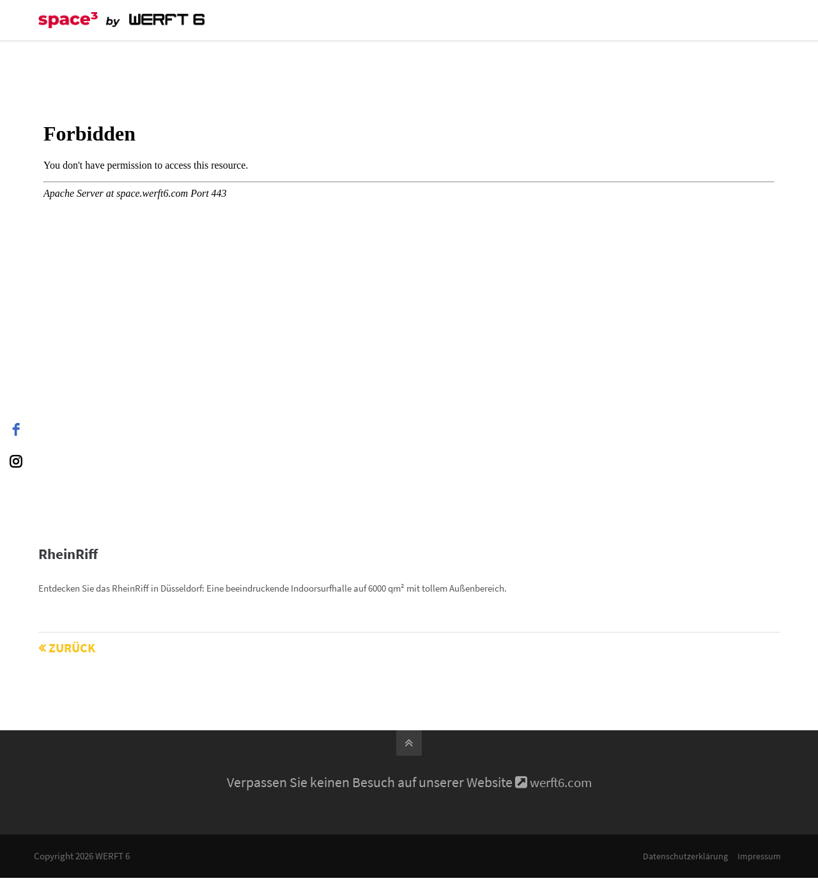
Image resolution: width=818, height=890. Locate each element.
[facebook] (16, 429)
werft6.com (560, 782)
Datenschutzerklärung (684, 855)
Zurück (72, 648)
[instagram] (16, 461)
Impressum (758, 855)
